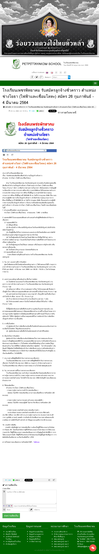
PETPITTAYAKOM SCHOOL (42, 63)
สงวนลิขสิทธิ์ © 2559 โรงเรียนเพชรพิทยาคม (49, 550)
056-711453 (91, 539)
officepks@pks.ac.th (84, 546)
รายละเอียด (6, 488)
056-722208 (90, 541)
